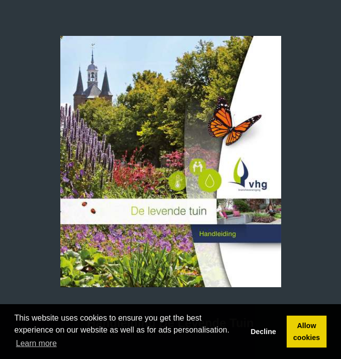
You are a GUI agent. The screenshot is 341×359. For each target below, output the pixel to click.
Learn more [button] (36, 343)
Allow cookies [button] (306, 332)
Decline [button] (263, 332)
